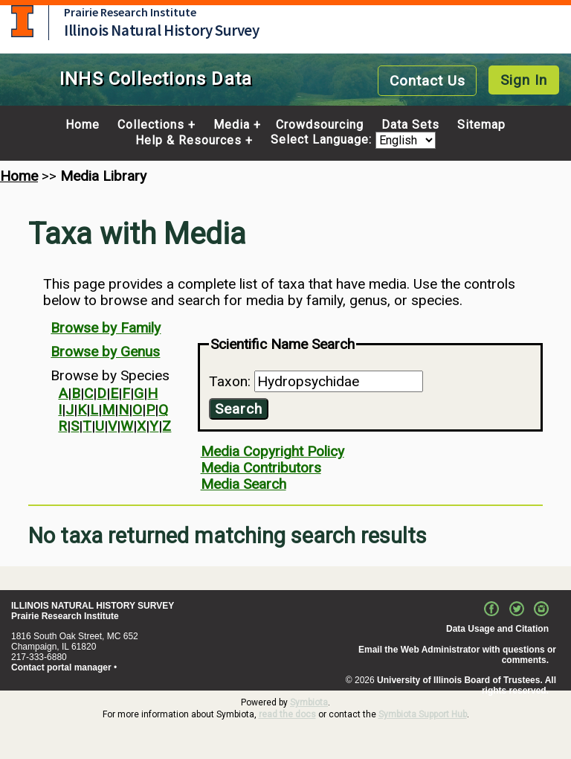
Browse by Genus (105, 351)
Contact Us (427, 80)
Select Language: (323, 140)
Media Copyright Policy (272, 451)
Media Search (243, 484)
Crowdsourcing (320, 125)
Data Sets (410, 125)
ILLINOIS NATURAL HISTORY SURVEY (92, 606)
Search (238, 408)
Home (82, 125)
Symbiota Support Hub (422, 714)
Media (231, 125)
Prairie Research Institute (130, 11)
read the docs (287, 714)
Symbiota (309, 702)
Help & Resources (188, 140)
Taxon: (231, 381)
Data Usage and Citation (497, 629)
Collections (150, 125)
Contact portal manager (61, 667)
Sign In (523, 80)
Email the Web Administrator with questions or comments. (457, 654)
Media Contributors (261, 467)
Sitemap (481, 125)
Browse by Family (106, 327)
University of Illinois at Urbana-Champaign (22, 21)
